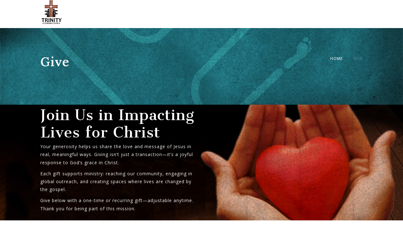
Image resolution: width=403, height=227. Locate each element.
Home (336, 58)
